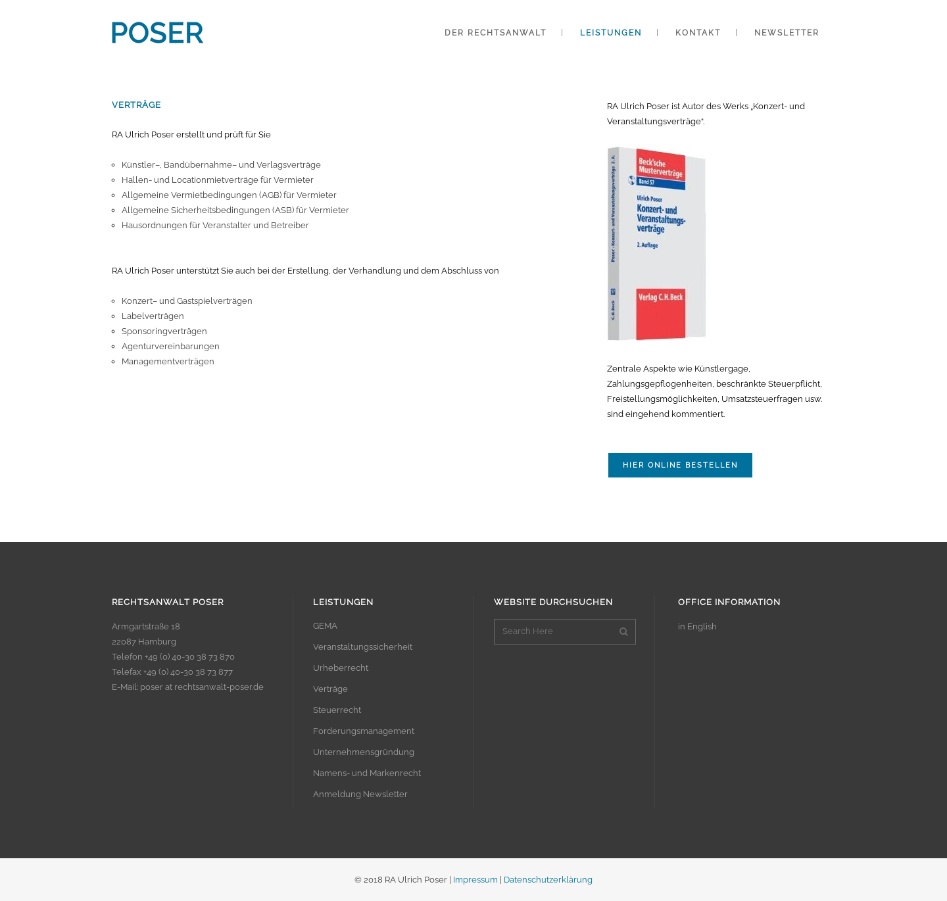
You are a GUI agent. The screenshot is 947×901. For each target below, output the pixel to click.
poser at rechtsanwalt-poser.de (202, 687)
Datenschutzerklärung (548, 880)
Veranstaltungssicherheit (362, 647)
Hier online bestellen (680, 465)
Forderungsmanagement (363, 731)
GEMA (325, 626)
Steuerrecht (337, 710)
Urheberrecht (340, 668)
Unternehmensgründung (363, 752)
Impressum (475, 880)
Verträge (330, 689)
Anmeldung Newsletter (360, 794)
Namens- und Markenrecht (367, 773)
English (702, 626)
